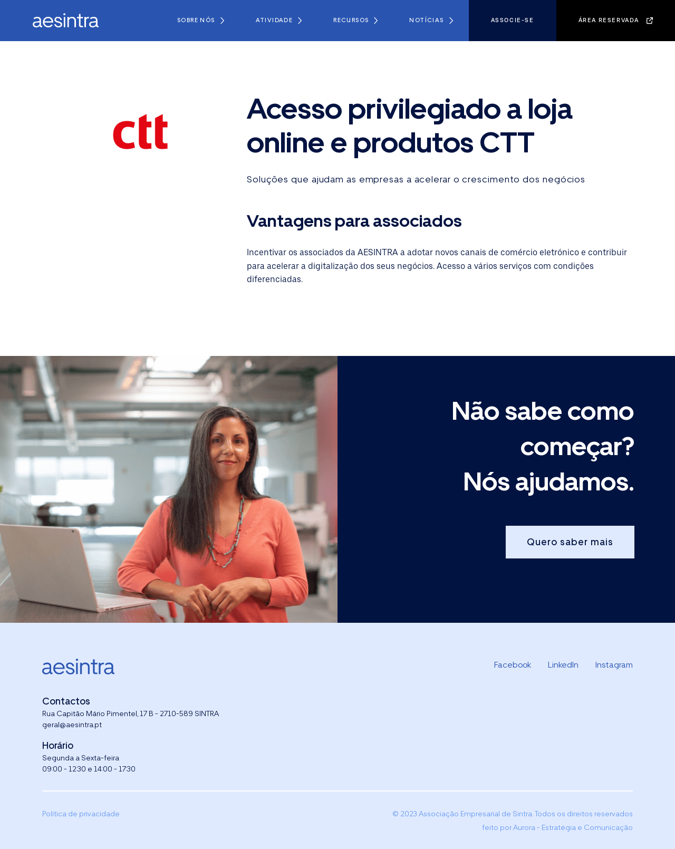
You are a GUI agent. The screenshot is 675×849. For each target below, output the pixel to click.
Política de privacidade (81, 813)
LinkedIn (563, 665)
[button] (200, 20)
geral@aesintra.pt (72, 724)
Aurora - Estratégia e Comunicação (573, 827)
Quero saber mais (570, 541)
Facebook (512, 665)
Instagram (614, 665)
